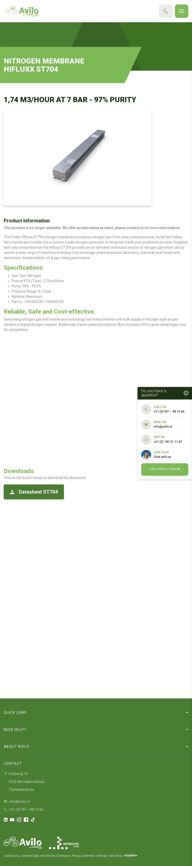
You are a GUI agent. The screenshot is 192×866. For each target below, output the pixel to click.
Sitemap (101, 856)
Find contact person (164, 469)
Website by (122, 856)
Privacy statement (83, 856)
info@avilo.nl (16, 802)
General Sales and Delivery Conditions (46, 856)
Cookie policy (12, 856)
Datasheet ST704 (34, 492)
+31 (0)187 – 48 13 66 (23, 809)
